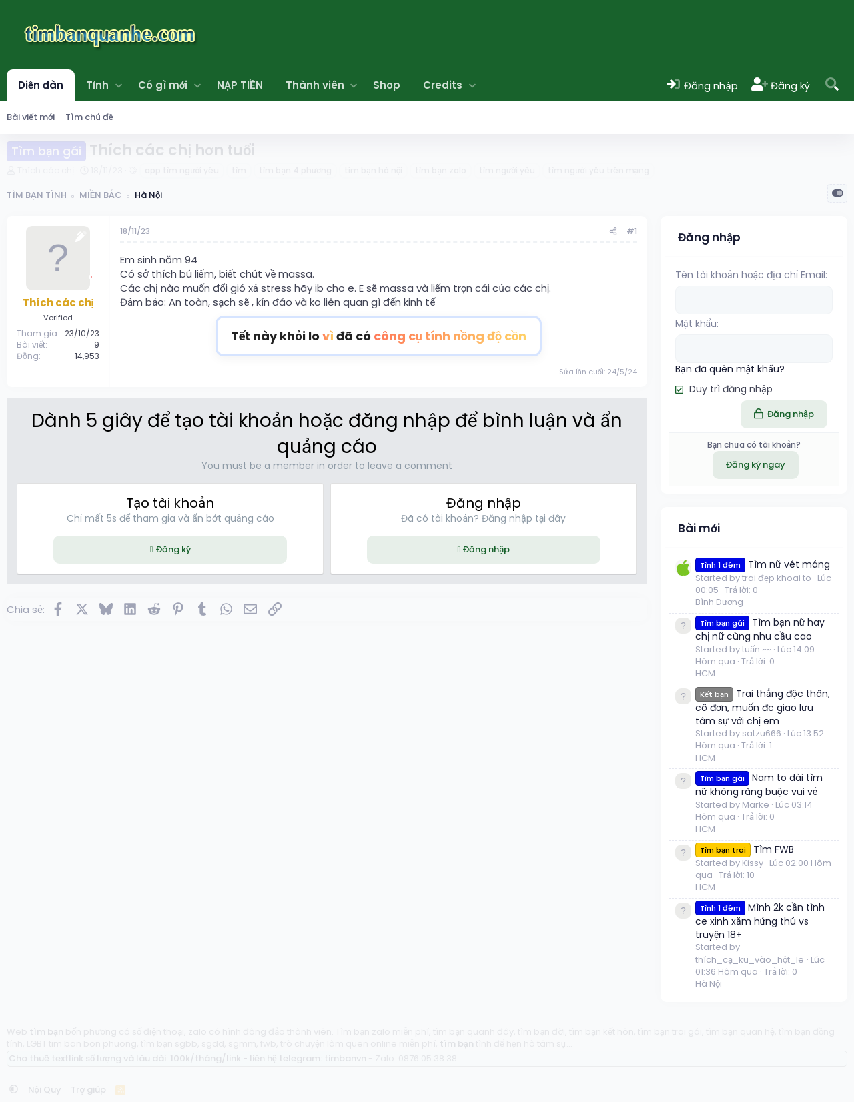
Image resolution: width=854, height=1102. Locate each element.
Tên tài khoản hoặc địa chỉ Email (750, 275)
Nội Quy (44, 1089)
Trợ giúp (88, 1089)
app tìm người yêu (182, 170)
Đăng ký (173, 549)
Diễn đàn (40, 85)
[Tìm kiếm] (832, 85)
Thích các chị (45, 170)
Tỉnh (97, 85)
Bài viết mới (31, 117)
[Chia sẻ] (613, 231)
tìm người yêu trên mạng (598, 170)
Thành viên (315, 85)
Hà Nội (708, 983)
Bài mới (699, 527)
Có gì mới (163, 85)
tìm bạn (46, 1031)
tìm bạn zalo (440, 170)
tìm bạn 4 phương (295, 170)
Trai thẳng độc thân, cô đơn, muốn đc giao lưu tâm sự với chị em (762, 706)
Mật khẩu (696, 323)
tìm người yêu (507, 170)
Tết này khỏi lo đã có (378, 336)
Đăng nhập (486, 549)
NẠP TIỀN (239, 85)
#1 (631, 231)
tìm (239, 170)
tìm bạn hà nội (373, 170)
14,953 (87, 356)
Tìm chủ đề (89, 117)
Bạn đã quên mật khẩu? (730, 368)
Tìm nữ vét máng (762, 563)
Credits (442, 85)
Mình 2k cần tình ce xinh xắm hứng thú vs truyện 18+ (760, 920)
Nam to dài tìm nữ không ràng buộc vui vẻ (759, 784)
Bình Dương (719, 601)
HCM (705, 672)
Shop (386, 85)
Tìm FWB (744, 848)
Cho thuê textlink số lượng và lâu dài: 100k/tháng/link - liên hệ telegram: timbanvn (187, 1057)
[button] (118, 85)
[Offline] (91, 275)
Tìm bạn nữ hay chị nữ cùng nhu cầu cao (760, 628)
